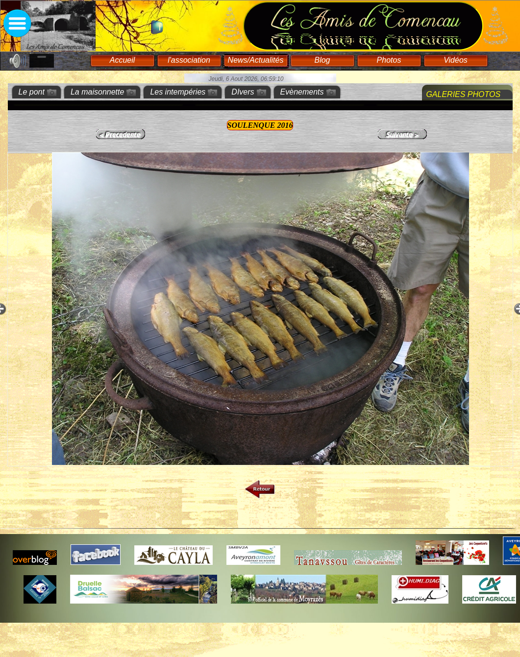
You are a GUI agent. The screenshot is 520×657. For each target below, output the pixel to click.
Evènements (302, 92)
